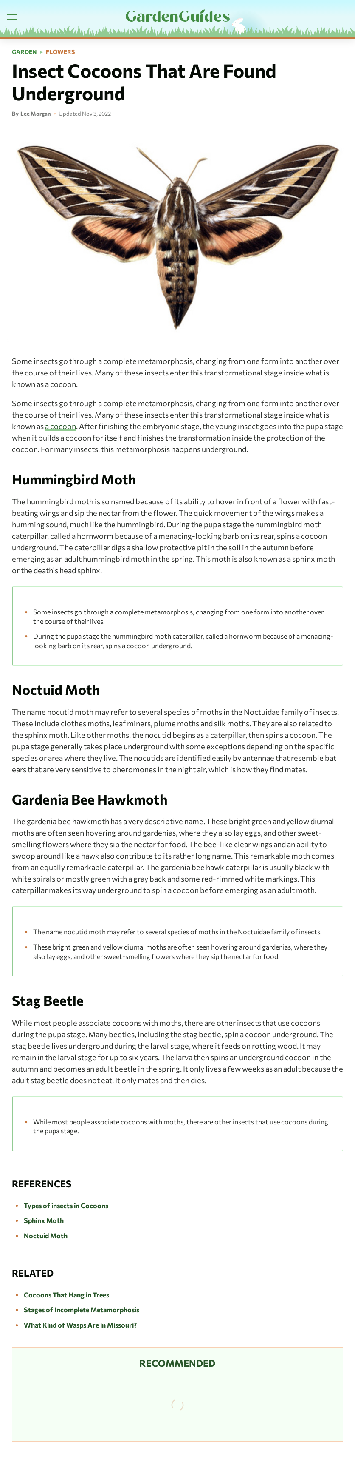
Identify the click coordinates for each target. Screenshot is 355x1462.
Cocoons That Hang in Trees (66, 1295)
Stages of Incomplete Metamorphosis (81, 1310)
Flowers (60, 52)
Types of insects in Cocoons (66, 1205)
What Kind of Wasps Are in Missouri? (80, 1325)
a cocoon (60, 426)
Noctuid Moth (46, 1236)
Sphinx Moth (44, 1220)
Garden (24, 52)
